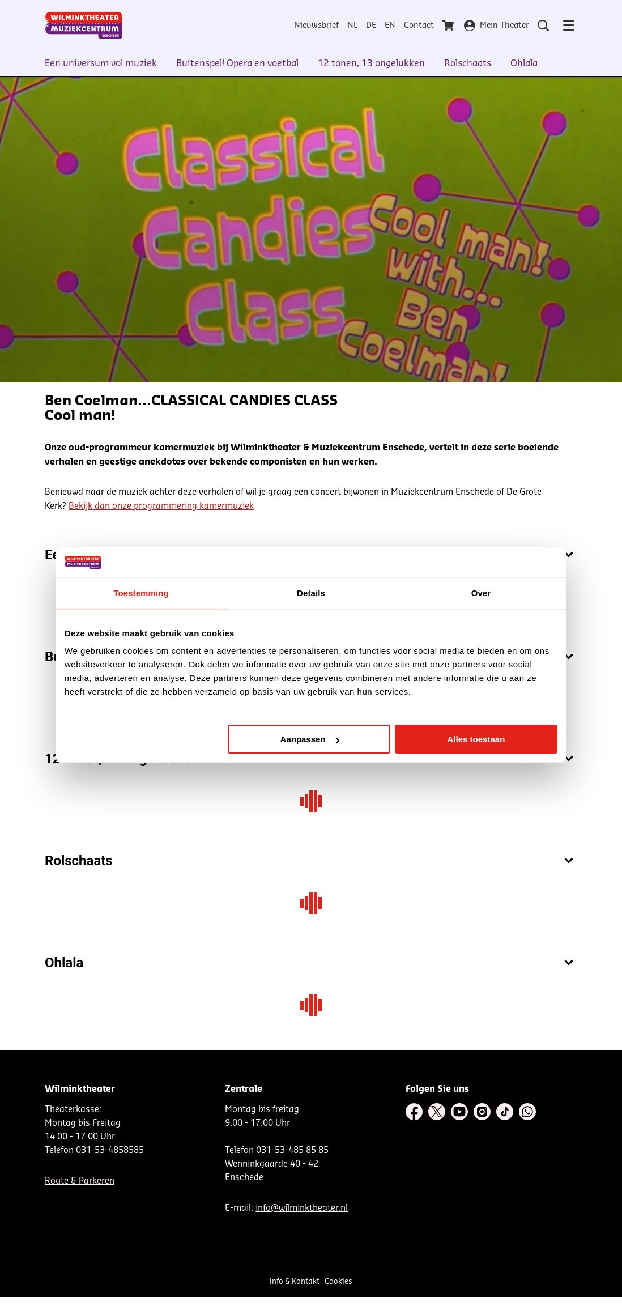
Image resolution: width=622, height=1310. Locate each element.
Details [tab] (311, 593)
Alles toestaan (476, 739)
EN (390, 25)
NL (352, 25)
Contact (419, 25)
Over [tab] (481, 593)
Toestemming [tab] (141, 593)
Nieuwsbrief (316, 25)
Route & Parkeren (79, 1181)
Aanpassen (309, 739)
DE (371, 25)
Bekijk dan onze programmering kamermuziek (161, 506)
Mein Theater (496, 25)
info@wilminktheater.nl (301, 1208)
